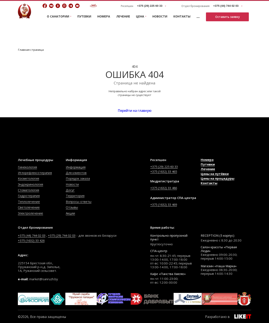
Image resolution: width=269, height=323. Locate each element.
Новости (159, 16)
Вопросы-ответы (78, 202)
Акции (70, 213)
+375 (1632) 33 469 (164, 204)
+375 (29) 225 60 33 (165, 167)
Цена (140, 16)
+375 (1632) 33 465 (164, 172)
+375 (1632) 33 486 (164, 188)
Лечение (123, 16)
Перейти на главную (135, 110)
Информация (76, 167)
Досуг (70, 190)
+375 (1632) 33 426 (32, 240)
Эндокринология (30, 184)
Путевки (84, 16)
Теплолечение (29, 202)
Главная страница (31, 50)
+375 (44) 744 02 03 (33, 235)
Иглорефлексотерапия (35, 173)
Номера (103, 16)
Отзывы (72, 208)
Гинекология (27, 167)
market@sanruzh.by (43, 278)
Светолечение (29, 208)
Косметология (28, 179)
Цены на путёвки (215, 174)
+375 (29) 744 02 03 (65, 235)
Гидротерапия (29, 196)
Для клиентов (76, 173)
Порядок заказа (78, 179)
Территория (75, 196)
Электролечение (30, 213)
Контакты (181, 16)
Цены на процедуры (217, 179)
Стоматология (28, 190)
